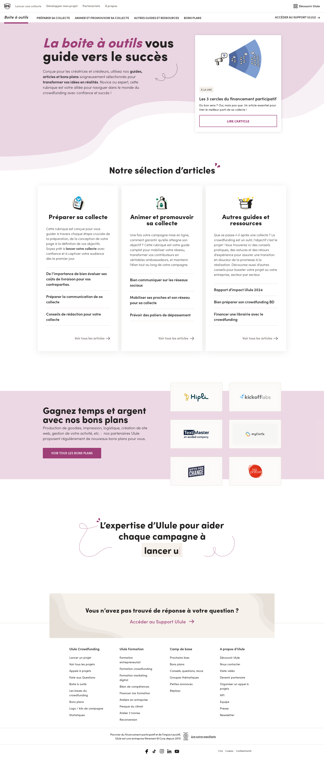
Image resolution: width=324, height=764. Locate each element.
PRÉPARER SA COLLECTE (53, 18)
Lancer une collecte (28, 6)
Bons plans (192, 18)
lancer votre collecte (81, 248)
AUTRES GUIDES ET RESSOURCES (156, 18)
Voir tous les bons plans (72, 453)
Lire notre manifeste (203, 736)
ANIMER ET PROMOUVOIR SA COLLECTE (102, 18)
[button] (62, 6)
